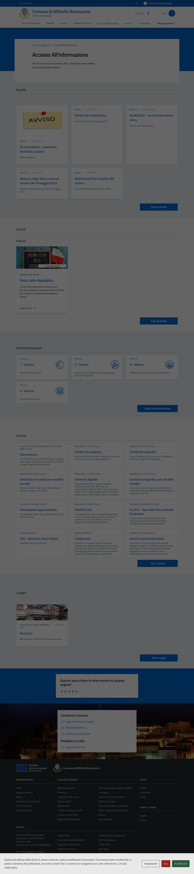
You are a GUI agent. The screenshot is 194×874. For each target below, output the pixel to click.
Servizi (63, 23)
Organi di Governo (24, 792)
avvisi (23, 141)
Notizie (143, 788)
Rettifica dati (83, 509)
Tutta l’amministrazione (157, 408)
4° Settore (27, 391)
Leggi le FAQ (63, 835)
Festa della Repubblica (36, 280)
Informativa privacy (107, 840)
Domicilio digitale (86, 479)
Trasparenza (83, 538)
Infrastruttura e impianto (35, 624)
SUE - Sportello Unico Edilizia (39, 538)
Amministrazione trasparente (112, 835)
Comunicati (145, 792)
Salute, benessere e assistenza (113, 806)
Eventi (143, 820)
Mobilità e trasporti (107, 801)
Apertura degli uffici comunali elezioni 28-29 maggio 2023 (39, 180)
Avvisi (142, 797)
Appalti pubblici (84, 533)
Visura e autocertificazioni (147, 538)
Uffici (18, 788)
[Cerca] (172, 13)
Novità (50, 23)
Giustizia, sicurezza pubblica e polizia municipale (41, 447)
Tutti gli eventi (159, 321)
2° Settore (82, 365)
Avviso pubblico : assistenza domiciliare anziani (38, 149)
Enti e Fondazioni (24, 806)
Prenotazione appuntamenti (38, 509)
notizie (134, 109)
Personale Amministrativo (28, 801)
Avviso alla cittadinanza (90, 115)
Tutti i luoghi (159, 658)
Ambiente (62, 792)
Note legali (104, 849)
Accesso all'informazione (107, 23)
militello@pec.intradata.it (32, 851)
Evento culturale (29, 274)
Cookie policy (105, 844)
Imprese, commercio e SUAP (145, 504)
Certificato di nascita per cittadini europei (41, 481)
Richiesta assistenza (66, 849)
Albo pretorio (28, 454)
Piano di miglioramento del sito (113, 857)
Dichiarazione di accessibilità (112, 853)
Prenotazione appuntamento (70, 840)
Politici (19, 797)
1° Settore (27, 365)
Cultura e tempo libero (33, 504)
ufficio (24, 358)
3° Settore (137, 365)
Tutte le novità (159, 207)
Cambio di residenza (88, 452)
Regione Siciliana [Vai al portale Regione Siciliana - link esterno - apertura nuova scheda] (25, 3)
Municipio (26, 633)
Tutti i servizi (157, 563)
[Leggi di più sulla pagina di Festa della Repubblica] (27, 308)
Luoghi (143, 815)
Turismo (128, 23)
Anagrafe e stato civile (87, 446)
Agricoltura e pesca (66, 788)
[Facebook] (147, 13)
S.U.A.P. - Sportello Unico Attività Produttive (151, 511)
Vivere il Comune (83, 23)
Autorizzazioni (28, 533)
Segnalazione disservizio (68, 844)
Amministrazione (31, 23)
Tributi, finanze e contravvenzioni (114, 810)
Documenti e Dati (24, 810)
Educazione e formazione (68, 819)
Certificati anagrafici (143, 452)
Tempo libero (144, 23)
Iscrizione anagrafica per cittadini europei (151, 481)
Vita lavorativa (105, 819)
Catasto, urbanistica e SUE (69, 810)
